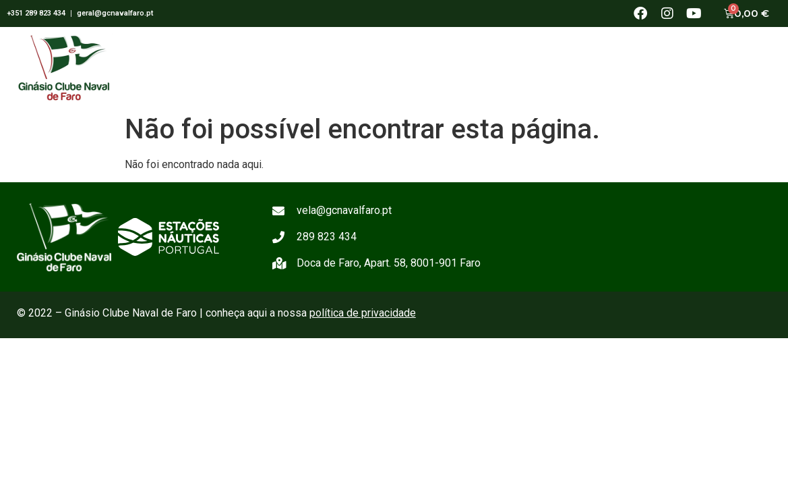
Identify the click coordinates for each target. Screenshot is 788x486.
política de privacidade (362, 312)
